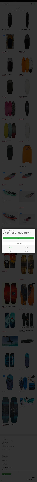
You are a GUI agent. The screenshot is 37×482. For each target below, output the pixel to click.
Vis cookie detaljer (18, 243)
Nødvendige (10, 247)
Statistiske (26, 251)
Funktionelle (10, 251)
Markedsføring (27, 247)
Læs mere (4, 234)
